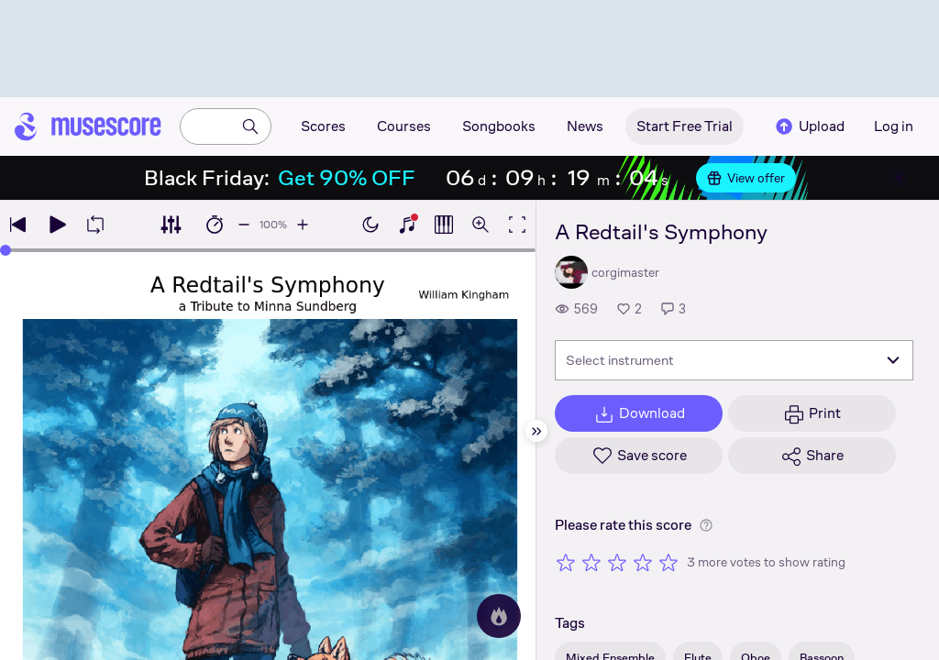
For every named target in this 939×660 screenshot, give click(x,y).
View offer (746, 177)
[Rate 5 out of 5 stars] (668, 562)
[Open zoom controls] (480, 224)
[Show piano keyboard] (407, 224)
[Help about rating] (706, 525)
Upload (809, 127)
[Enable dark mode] (370, 224)
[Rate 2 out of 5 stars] (591, 562)
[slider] (5, 250)
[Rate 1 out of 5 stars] (566, 562)
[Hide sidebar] (536, 431)
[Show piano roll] (443, 224)
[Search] (250, 126)
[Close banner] (899, 178)
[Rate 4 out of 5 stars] (643, 562)
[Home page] (88, 126)
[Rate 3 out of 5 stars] (617, 562)
